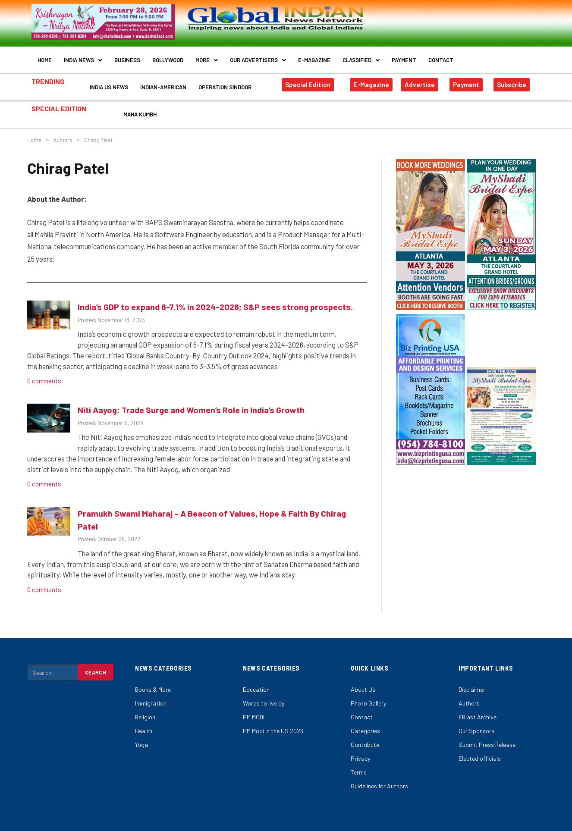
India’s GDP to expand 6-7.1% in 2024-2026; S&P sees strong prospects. (215, 289)
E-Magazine (314, 56)
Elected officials (480, 741)
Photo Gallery (368, 686)
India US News (109, 78)
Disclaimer (472, 672)
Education (256, 672)
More (206, 56)
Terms (359, 755)
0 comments (45, 363)
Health (143, 713)
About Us (363, 672)
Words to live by (263, 686)
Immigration (151, 686)
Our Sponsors (476, 713)
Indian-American (163, 78)
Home (45, 56)
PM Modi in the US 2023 (273, 713)
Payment (404, 56)
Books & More (153, 672)
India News (83, 56)
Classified (361, 56)
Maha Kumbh (140, 100)
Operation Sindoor (224, 78)
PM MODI (253, 699)
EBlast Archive (478, 699)
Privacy (360, 741)
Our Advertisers (258, 56)
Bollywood (167, 56)
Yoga (141, 727)
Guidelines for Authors (379, 768)
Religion (145, 699)
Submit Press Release (487, 727)
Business (127, 56)
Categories (365, 713)
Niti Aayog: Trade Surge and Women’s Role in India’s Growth (191, 392)
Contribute (365, 727)
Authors (469, 686)
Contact (440, 56)
